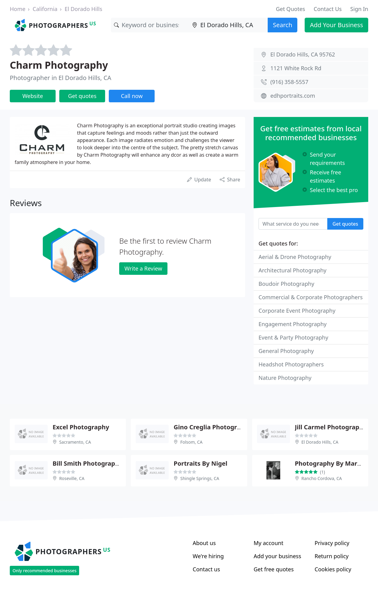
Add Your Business (336, 25)
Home (17, 9)
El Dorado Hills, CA (319, 442)
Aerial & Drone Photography (295, 256)
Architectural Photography (292, 270)
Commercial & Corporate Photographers (311, 297)
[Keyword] (150, 25)
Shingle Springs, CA (199, 478)
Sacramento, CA (75, 442)
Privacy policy (332, 543)
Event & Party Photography (293, 337)
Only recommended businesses (44, 570)
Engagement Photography (293, 324)
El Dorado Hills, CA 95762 (302, 54)
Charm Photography (59, 64)
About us (204, 543)
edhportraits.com (292, 95)
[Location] (228, 25)
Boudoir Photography (286, 283)
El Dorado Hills (83, 9)
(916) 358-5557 (289, 81)
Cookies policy (333, 569)
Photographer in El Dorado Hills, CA (60, 78)
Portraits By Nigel (200, 463)
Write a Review (143, 268)
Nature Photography (285, 377)
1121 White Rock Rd (295, 68)
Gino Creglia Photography (213, 427)
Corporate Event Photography (297, 310)
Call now (132, 96)
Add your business (277, 556)
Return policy (332, 556)
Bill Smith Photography (88, 463)
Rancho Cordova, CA (321, 478)
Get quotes (82, 96)
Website (32, 96)
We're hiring (208, 556)
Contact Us (328, 9)
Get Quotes (290, 9)
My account (268, 543)
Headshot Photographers (291, 364)
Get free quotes (274, 569)
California (45, 9)
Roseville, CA (72, 478)
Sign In (359, 9)
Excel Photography (81, 427)
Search (282, 25)
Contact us (206, 569)
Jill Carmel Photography (331, 427)
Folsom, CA (191, 442)
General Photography (286, 351)
